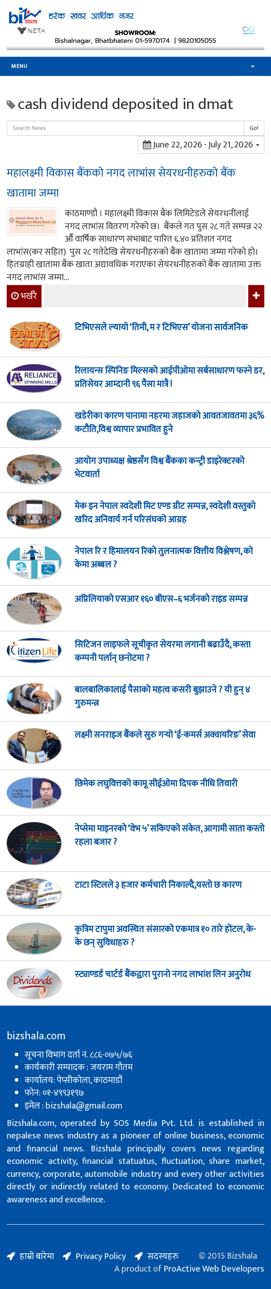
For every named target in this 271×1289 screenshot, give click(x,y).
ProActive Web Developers (213, 1268)
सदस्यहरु (163, 1256)
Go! (254, 128)
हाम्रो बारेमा (37, 1256)
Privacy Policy (100, 1256)
